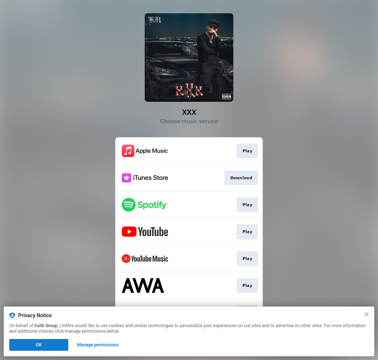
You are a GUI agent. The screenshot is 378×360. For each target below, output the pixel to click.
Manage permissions (98, 344)
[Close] (366, 314)
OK (39, 344)
